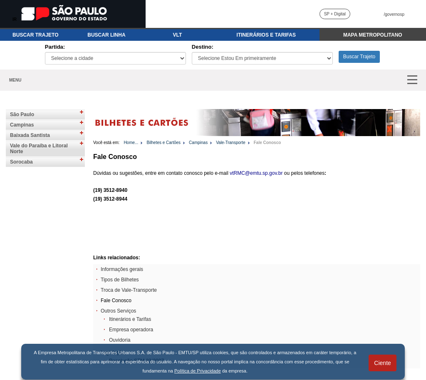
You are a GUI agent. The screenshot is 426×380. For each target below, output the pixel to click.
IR (14, 19)
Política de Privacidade (197, 370)
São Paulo (22, 114)
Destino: (202, 47)
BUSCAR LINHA (106, 35)
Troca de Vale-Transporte (129, 290)
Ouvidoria (119, 340)
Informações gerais (122, 269)
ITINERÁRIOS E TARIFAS (266, 35)
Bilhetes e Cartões (163, 142)
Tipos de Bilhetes (120, 280)
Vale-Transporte (230, 142)
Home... (131, 142)
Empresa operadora (131, 330)
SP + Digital (335, 14)
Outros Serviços (118, 311)
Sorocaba (21, 162)
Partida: (55, 47)
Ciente (382, 363)
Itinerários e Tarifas (130, 319)
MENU (15, 80)
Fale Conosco (267, 142)
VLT (177, 35)
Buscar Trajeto (359, 57)
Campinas (22, 125)
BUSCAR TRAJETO (35, 35)
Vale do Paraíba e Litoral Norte (39, 148)
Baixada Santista (30, 135)
